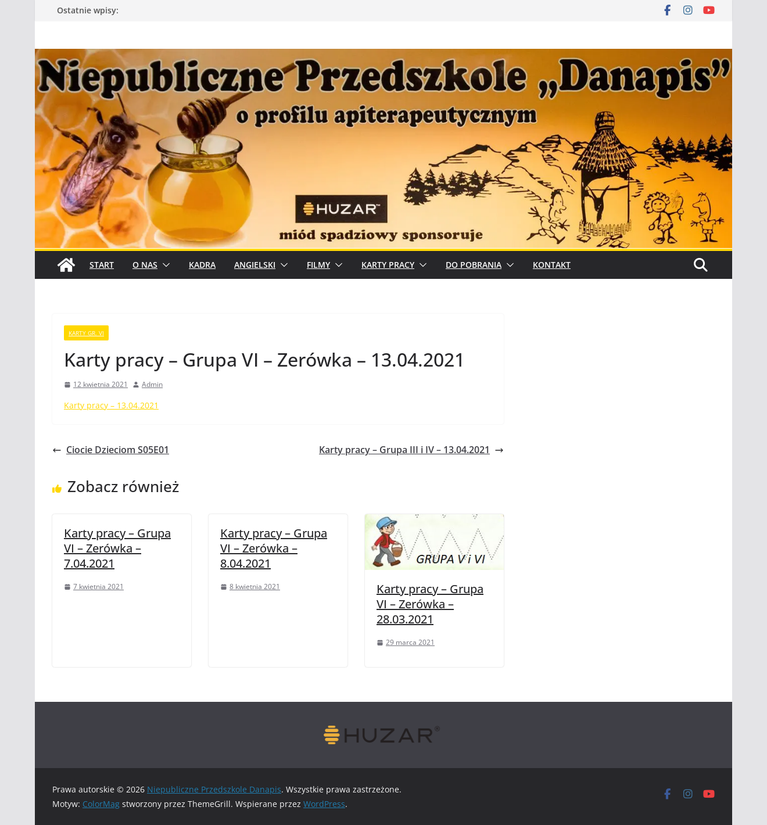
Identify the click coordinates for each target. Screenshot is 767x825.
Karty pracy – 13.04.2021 (111, 405)
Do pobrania (473, 264)
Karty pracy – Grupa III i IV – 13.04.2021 (411, 449)
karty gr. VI (86, 333)
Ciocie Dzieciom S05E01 (110, 449)
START (101, 264)
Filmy (318, 264)
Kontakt (552, 264)
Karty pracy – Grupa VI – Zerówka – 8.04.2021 (273, 548)
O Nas (144, 264)
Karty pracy (387, 264)
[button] (163, 265)
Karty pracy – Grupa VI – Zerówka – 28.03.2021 (430, 604)
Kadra (202, 264)
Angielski (254, 264)
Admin (152, 384)
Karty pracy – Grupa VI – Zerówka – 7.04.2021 (117, 548)
